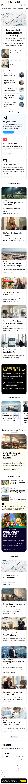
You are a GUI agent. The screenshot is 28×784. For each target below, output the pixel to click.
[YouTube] (5, 753)
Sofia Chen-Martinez (11, 45)
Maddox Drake (7, 469)
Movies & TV (21, 480)
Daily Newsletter (9, 165)
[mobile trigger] (2, 5)
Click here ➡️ (14, 432)
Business (5, 230)
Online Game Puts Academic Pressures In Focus (17, 53)
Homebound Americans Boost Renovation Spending (14, 322)
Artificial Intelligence (8, 659)
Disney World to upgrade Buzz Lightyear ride (11, 533)
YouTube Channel (10, 143)
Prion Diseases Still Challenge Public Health (10, 104)
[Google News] (8, 753)
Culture (12, 496)
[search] (21, 5)
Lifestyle (14, 27)
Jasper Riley (6, 672)
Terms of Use (13, 781)
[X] (2, 753)
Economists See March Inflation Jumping (14, 33)
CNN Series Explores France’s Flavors (11, 293)
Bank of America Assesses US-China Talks (9, 82)
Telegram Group (9, 122)
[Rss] (11, 753)
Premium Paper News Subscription (13, 506)
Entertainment (13, 480)
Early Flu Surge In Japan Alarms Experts (12, 455)
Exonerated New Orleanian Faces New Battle (17, 63)
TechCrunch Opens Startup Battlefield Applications (10, 97)
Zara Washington (7, 549)
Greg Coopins (6, 272)
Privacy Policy (5, 781)
